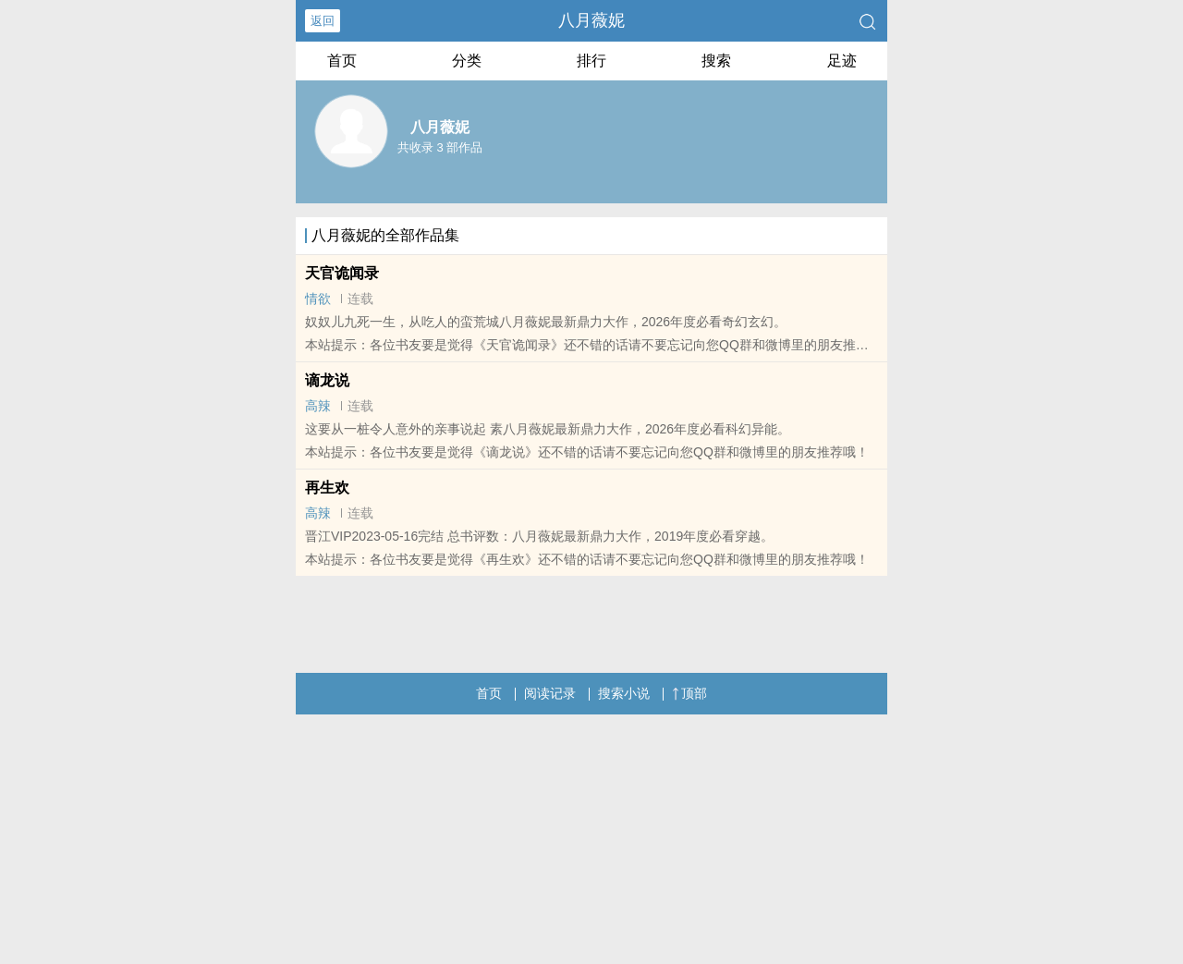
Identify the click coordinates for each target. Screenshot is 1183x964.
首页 (342, 60)
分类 (467, 60)
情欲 (318, 298)
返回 (323, 21)
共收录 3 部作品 (439, 147)
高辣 (318, 405)
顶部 (689, 693)
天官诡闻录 (342, 273)
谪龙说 (327, 380)
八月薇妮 (591, 20)
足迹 (842, 60)
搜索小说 (624, 693)
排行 (591, 60)
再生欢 (327, 487)
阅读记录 (550, 693)
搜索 (716, 60)
